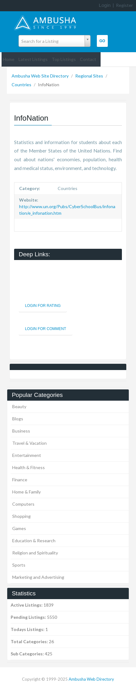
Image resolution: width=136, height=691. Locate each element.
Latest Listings (33, 59)
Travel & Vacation (29, 443)
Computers (23, 504)
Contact (88, 59)
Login (105, 5)
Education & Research (33, 540)
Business (21, 430)
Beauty (19, 406)
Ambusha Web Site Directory (41, 75)
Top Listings (64, 59)
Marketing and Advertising (38, 577)
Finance (19, 479)
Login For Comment (45, 329)
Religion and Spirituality (35, 552)
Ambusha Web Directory (91, 679)
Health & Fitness (28, 467)
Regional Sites (89, 75)
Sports (18, 565)
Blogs (17, 418)
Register (124, 5)
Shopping (21, 516)
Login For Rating (43, 305)
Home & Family (26, 491)
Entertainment (26, 455)
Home (8, 59)
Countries (22, 84)
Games (19, 528)
